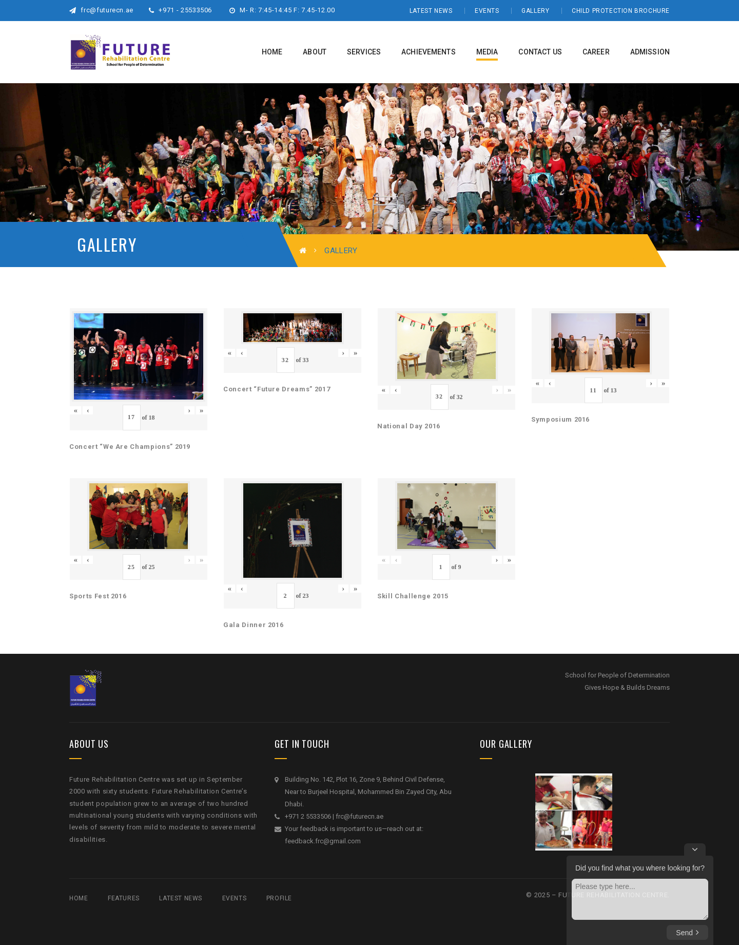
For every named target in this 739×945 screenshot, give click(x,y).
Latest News (431, 10)
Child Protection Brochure (621, 10)
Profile (279, 898)
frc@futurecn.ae (101, 10)
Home (78, 898)
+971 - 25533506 (180, 10)
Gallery (535, 10)
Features (124, 898)
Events (487, 10)
